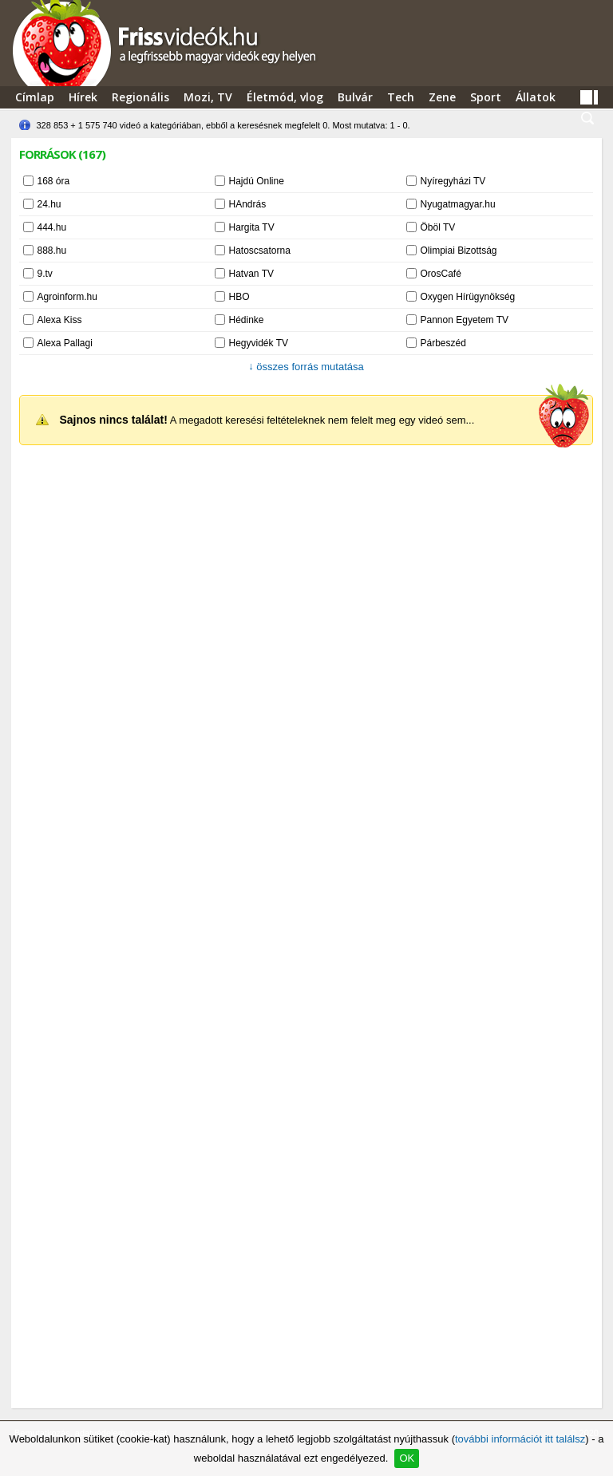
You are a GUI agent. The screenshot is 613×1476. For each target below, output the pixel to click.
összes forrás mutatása (306, 367)
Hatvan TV (251, 273)
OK (406, 1458)
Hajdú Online (256, 181)
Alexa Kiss (60, 320)
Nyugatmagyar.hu (458, 204)
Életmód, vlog (285, 97)
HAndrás (248, 204)
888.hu (52, 250)
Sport (485, 97)
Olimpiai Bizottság (459, 250)
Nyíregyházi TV (453, 181)
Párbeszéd (443, 343)
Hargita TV (252, 227)
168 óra (54, 181)
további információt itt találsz (520, 1439)
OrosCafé (441, 273)
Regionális (140, 97)
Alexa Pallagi (65, 343)
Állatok (536, 97)
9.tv (45, 273)
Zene (442, 97)
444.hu (52, 227)
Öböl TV (438, 227)
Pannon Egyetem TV (465, 320)
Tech (400, 97)
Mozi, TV (208, 97)
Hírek (83, 97)
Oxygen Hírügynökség (468, 296)
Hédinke (246, 320)
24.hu (49, 204)
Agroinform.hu (67, 296)
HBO (239, 296)
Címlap (34, 97)
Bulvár (355, 97)
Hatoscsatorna (260, 250)
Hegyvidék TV (258, 343)
